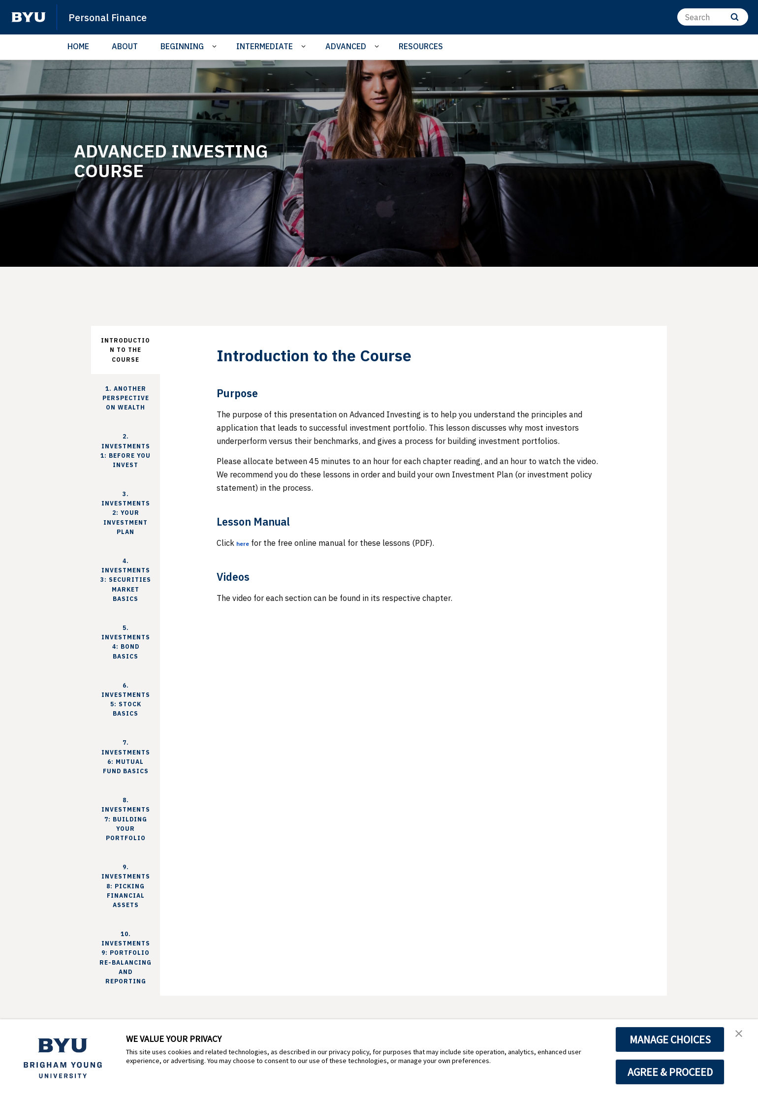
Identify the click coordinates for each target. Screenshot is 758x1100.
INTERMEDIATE (264, 46)
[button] (742, 1037)
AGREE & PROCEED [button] (670, 1072)
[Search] (712, 17)
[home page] (28, 17)
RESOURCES (421, 46)
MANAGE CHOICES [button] (670, 1039)
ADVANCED (345, 46)
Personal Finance (115, 17)
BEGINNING (182, 46)
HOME (78, 46)
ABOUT (125, 46)
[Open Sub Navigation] (216, 46)
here (245, 543)
